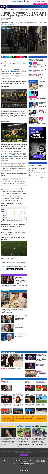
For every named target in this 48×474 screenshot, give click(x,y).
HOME (2, 9)
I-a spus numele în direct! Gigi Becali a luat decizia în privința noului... (37, 113)
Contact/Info (44, 451)
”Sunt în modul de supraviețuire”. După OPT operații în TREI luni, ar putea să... (37, 86)
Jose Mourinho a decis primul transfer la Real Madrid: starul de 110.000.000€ (37, 105)
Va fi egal (32, 174)
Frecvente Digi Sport (28, 451)
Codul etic (17, 452)
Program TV (43, 1)
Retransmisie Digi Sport (37, 451)
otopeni (13, 258)
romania (8, 258)
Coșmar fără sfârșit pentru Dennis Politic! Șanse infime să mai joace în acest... (36, 67)
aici (33, 418)
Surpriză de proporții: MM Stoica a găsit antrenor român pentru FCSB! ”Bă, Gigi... (37, 120)
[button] (14, 248)
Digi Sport (9, 18)
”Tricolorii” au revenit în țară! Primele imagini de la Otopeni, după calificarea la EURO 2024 (29, 9)
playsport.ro (24, 185)
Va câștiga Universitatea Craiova (37, 172)
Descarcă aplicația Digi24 (22, 287)
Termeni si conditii (4, 451)
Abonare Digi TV (22, 451)
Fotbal (6, 9)
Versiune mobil (24, 455)
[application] (14, 248)
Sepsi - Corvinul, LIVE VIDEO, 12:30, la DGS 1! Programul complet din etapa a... (36, 71)
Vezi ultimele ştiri (42, 77)
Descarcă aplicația (19, 1)
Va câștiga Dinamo (34, 175)
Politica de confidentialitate (13, 451)
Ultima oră (42, 81)
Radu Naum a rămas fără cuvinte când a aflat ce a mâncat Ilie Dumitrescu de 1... (37, 98)
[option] (9, 105)
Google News (21, 262)
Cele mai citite (33, 81)
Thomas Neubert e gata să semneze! (35, 63)
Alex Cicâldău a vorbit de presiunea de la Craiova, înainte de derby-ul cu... (36, 60)
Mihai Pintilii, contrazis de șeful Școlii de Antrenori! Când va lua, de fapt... (36, 75)
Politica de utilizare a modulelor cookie (26, 452)
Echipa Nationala (11, 9)
